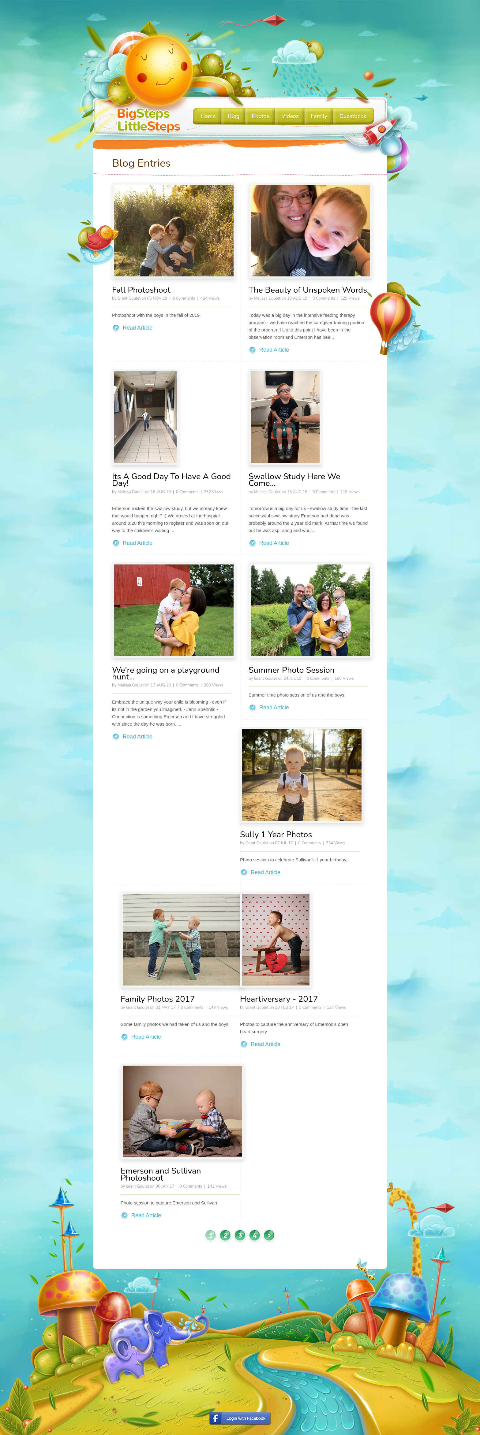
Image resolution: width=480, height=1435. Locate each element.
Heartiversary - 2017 (279, 999)
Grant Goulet (129, 298)
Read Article (137, 328)
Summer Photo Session (292, 670)
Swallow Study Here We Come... (294, 480)
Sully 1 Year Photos (276, 834)
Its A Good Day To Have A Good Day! (171, 480)
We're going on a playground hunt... (165, 673)
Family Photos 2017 (158, 999)
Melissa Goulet (267, 298)
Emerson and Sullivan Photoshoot (161, 1174)
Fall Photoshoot (141, 290)
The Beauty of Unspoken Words (308, 290)
